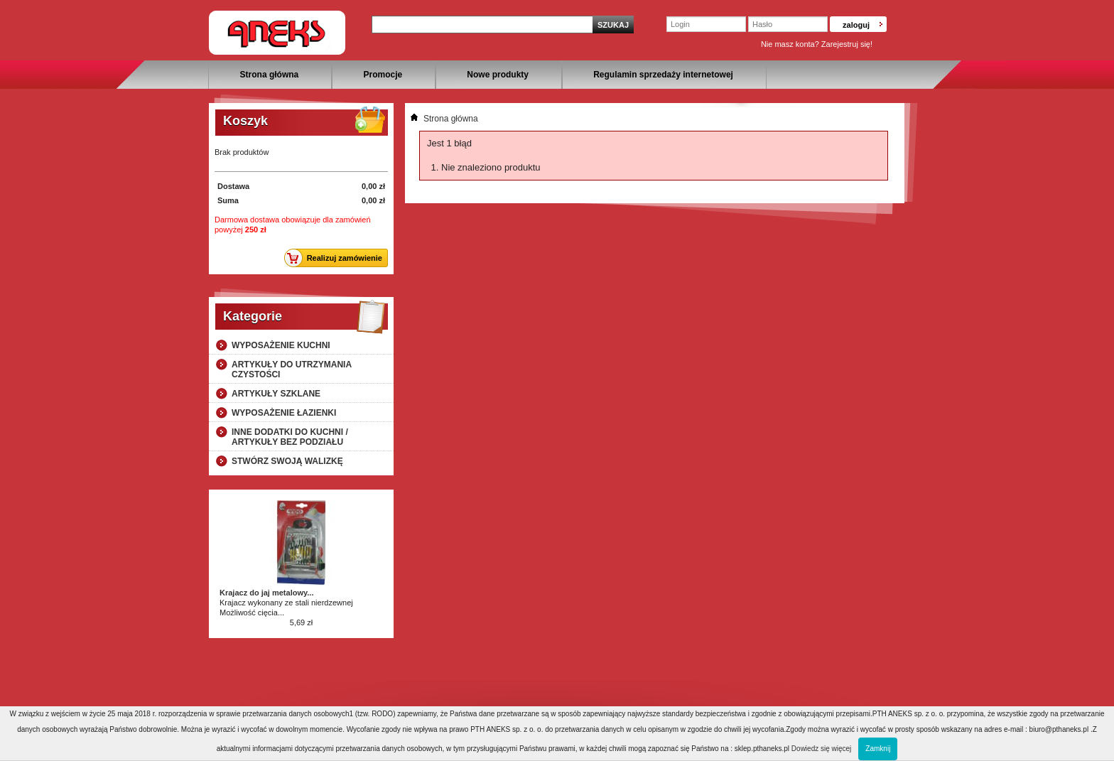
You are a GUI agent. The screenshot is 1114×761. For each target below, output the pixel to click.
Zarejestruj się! (846, 44)
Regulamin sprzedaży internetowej (663, 75)
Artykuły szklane (276, 394)
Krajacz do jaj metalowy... (266, 592)
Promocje (382, 75)
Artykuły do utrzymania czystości (292, 369)
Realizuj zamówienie (337, 258)
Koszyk (245, 121)
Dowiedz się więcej (821, 748)
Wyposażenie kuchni (281, 345)
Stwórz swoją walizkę (287, 461)
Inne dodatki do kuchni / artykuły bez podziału (290, 437)
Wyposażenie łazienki (284, 413)
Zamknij (877, 748)
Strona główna (269, 75)
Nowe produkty (498, 75)
